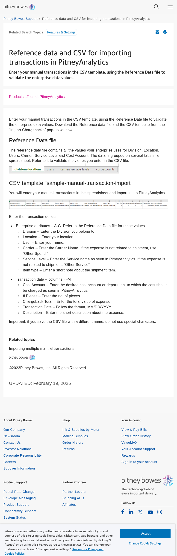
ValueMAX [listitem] (129, 442)
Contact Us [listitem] (12, 442)
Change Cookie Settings (145, 543)
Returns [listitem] (68, 449)
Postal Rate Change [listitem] (19, 492)
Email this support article (157, 32)
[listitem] (122, 511)
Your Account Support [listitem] (138, 449)
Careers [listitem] (9, 462)
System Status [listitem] (14, 517)
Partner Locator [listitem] (74, 492)
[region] (87, 540)
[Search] (156, 7)
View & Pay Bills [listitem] (134, 429)
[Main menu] (170, 7)
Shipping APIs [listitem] (73, 498)
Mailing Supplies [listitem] (75, 436)
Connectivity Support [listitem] (19, 511)
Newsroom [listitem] (11, 436)
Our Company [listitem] (14, 429)
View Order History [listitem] (136, 436)
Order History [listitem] (72, 442)
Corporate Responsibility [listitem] (22, 455)
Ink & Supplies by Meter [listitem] (81, 429)
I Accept (145, 533)
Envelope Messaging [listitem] (19, 498)
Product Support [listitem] (16, 504)
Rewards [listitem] (128, 455)
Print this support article (164, 32)
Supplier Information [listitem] (19, 468)
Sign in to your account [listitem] (139, 462)
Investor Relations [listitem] (17, 449)
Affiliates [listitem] (69, 504)
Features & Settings (61, 32)
